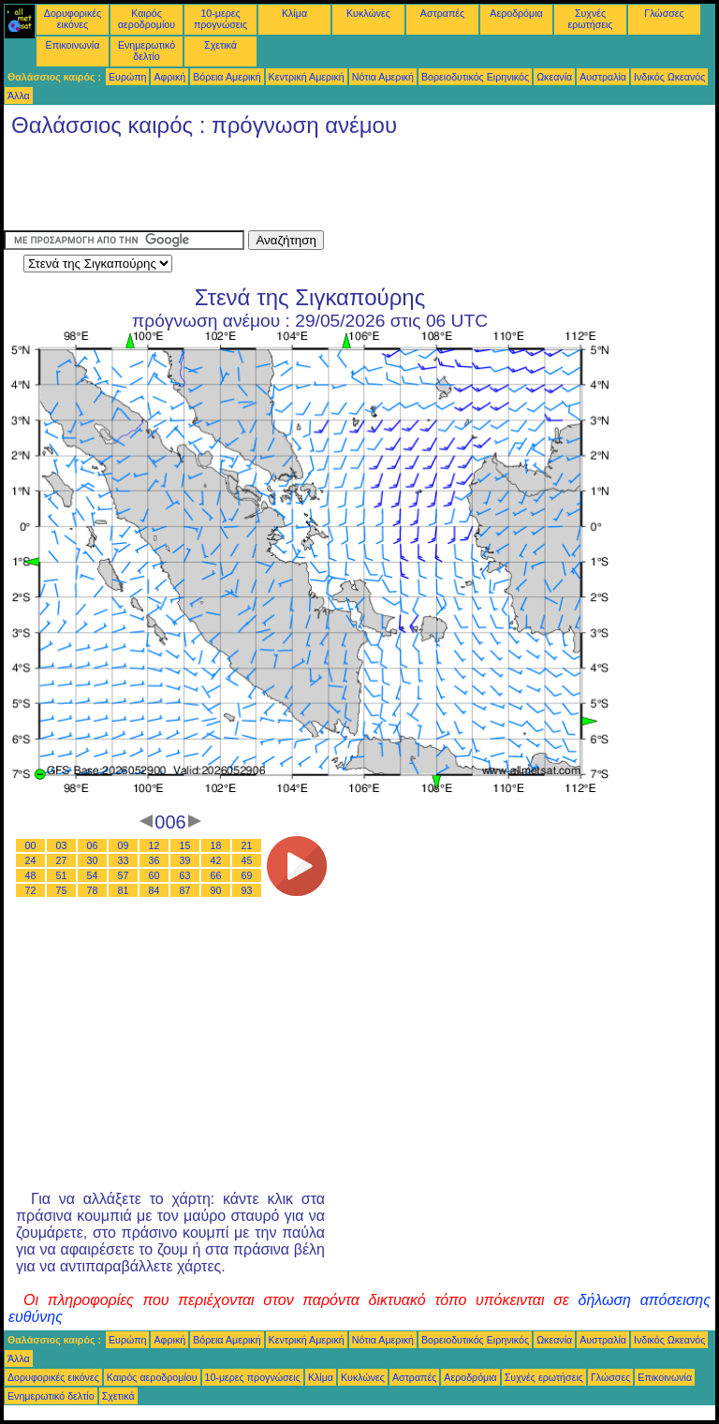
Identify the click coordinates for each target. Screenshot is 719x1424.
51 (61, 875)
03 (61, 845)
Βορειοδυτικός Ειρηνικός (475, 76)
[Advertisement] (344, 188)
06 (92, 845)
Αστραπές (442, 13)
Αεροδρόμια (516, 13)
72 (31, 890)
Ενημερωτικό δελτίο (146, 50)
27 (61, 860)
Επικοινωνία (73, 45)
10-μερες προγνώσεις (220, 18)
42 (216, 860)
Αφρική (169, 76)
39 (185, 860)
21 (247, 845)
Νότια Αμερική (383, 76)
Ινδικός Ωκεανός (669, 76)
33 (123, 860)
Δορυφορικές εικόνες (72, 18)
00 (31, 845)
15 (185, 845)
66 (216, 875)
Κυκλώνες (368, 13)
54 (92, 875)
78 (92, 890)
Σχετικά (220, 45)
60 (154, 875)
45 (247, 860)
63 (185, 875)
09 (123, 845)
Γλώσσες (663, 13)
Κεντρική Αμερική (307, 76)
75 (61, 890)
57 (123, 875)
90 (216, 890)
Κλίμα (294, 13)
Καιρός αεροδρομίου (146, 18)
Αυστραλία (603, 76)
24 (31, 860)
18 (216, 845)
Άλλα (18, 95)
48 (31, 875)
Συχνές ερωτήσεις (590, 18)
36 (154, 860)
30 (92, 860)
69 (247, 875)
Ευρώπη (127, 76)
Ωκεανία (554, 76)
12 (154, 845)
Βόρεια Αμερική (226, 76)
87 (185, 890)
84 (154, 890)
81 (123, 890)
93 (247, 890)
